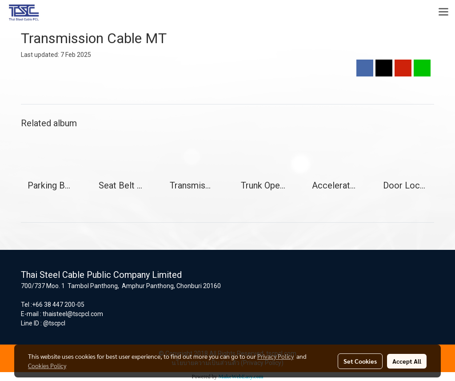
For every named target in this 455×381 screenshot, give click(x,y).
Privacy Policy (275, 356)
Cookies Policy (47, 365)
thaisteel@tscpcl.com (73, 313)
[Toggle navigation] (443, 12)
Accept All (406, 361)
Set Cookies (360, 361)
